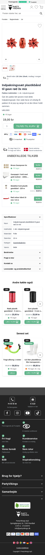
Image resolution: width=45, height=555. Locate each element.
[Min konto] (31, 7)
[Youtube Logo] (28, 413)
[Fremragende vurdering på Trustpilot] (22, 2)
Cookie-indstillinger (22, 548)
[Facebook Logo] (7, 413)
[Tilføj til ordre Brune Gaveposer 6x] (38, 165)
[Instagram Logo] (17, 413)
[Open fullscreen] (22, 43)
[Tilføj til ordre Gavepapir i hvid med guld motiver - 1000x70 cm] (38, 175)
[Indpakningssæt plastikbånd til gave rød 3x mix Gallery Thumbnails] (8, 68)
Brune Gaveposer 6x (19, 165)
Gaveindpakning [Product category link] (19, 243)
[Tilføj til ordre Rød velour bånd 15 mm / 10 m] (38, 198)
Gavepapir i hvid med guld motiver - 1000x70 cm (20, 175)
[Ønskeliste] (36, 7)
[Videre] (39, 59)
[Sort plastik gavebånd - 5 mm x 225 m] (32, 322)
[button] (22, 476)
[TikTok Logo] (38, 413)
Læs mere (5, 110)
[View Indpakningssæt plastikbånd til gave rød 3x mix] (5, 68)
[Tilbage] (6, 59)
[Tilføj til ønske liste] (39, 25)
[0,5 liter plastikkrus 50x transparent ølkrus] (32, 373)
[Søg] (41, 13)
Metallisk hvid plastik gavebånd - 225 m (19, 187)
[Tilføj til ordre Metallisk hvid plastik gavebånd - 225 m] (38, 187)
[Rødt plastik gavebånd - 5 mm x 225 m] (12, 322)
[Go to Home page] (14, 7)
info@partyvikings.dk (22, 528)
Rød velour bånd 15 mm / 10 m (18, 198)
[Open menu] (3, 7)
